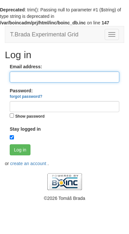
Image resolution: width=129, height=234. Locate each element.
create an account (28, 163)
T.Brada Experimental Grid (44, 34)
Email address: (26, 66)
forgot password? (26, 96)
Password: (26, 93)
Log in (20, 149)
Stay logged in (25, 129)
